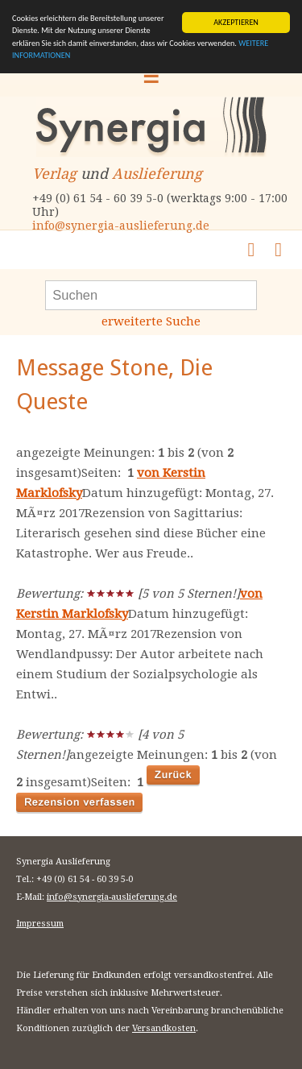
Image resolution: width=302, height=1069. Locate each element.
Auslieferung (157, 173)
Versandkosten (164, 1028)
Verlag (54, 173)
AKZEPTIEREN (236, 22)
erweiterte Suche (151, 321)
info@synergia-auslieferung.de (120, 225)
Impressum (40, 923)
